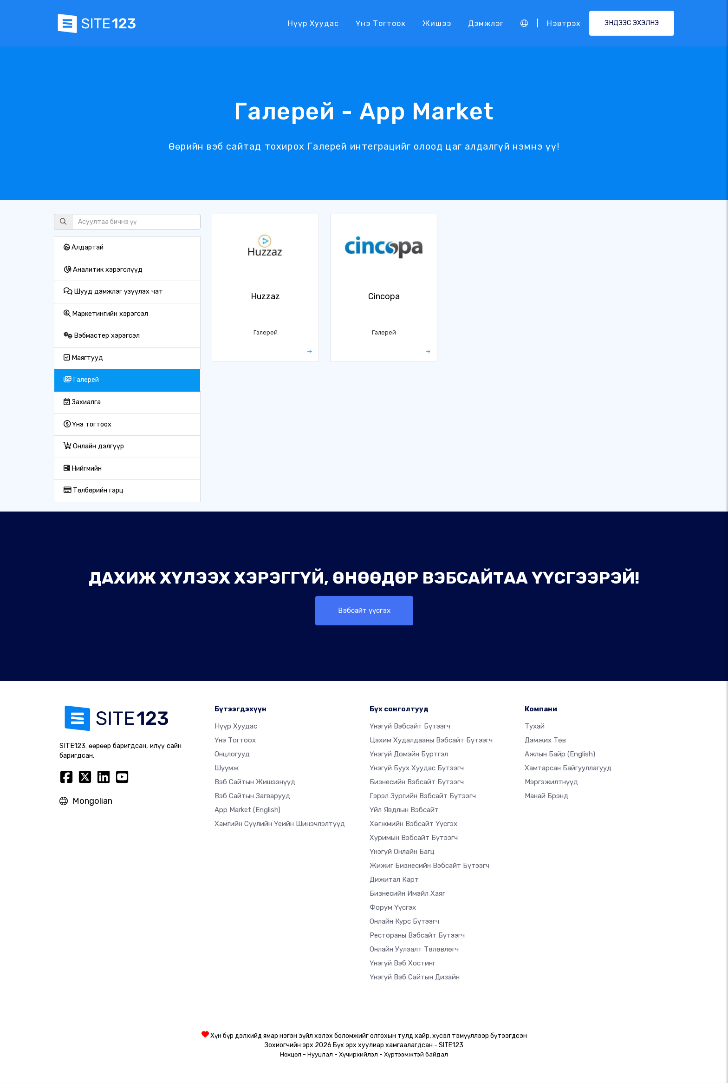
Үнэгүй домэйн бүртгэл (409, 754)
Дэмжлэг (486, 23)
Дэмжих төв (545, 740)
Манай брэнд (546, 796)
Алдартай (84, 247)
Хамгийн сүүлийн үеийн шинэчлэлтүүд (279, 824)
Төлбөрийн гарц (94, 490)
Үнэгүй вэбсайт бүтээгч (410, 726)
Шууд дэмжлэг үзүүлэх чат (113, 291)
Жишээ (436, 23)
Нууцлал (320, 1054)
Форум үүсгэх (393, 908)
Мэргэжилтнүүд (551, 782)
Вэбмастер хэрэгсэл (102, 336)
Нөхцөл (290, 1054)
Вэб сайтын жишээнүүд (254, 782)
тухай (535, 726)
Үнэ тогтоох (381, 23)
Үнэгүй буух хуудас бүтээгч (417, 768)
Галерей (81, 380)
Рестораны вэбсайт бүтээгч (417, 936)
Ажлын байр (560, 754)
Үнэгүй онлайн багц (402, 852)
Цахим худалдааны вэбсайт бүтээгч (431, 740)
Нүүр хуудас (313, 23)
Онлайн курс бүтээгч (404, 922)
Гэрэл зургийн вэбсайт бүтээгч (423, 796)
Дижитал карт (394, 880)
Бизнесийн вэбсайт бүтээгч (417, 782)
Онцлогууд (232, 754)
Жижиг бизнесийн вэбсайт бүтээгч (429, 866)
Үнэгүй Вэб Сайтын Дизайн (415, 977)
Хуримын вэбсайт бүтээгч (414, 838)
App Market (247, 810)
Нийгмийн (83, 469)
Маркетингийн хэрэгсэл (106, 314)
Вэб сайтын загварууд (252, 796)
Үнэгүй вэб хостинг (403, 963)
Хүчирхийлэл (358, 1054)
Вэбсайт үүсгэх (364, 610)
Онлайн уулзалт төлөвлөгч (414, 949)
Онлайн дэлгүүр (94, 446)
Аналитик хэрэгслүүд (103, 270)
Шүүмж (226, 768)
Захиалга (82, 402)
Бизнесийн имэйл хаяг (407, 894)
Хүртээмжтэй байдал (416, 1054)
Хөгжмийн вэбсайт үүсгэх (413, 824)
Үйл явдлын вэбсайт (404, 810)
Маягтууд (83, 358)
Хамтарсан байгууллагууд (568, 768)
